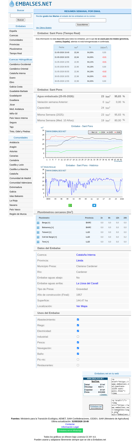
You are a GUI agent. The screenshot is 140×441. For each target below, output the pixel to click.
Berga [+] (46, 223)
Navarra (13, 205)
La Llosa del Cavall (87, 283)
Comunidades (16, 40)
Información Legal (69, 427)
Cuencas (14, 35)
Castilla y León (17, 165)
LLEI (88, 232)
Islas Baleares (16, 196)
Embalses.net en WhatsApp (70, 430)
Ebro (12, 82)
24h (125, 218)
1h (102, 218)
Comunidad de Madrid (20, 178)
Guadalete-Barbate (19, 91)
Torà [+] (45, 242)
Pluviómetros (16, 49)
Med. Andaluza (17, 109)
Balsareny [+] (48, 227)
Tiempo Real (16, 53)
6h (109, 218)
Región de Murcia (18, 214)
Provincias (15, 44)
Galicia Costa (16, 86)
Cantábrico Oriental (19, 69)
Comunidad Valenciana (21, 182)
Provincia (89, 218)
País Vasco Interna (19, 118)
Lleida (79, 260)
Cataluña (14, 174)
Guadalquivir (16, 95)
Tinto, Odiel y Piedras (20, 131)
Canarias (14, 156)
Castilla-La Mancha (19, 169)
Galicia (13, 191)
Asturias (13, 151)
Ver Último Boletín (44, 28)
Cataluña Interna (18, 73)
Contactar (70, 424)
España (13, 31)
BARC (88, 223)
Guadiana (14, 100)
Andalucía (14, 142)
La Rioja (13, 200)
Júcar (12, 104)
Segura (13, 122)
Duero (12, 78)
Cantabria (14, 160)
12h (117, 218)
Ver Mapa (81, 306)
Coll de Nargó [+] (49, 237)
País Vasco (15, 209)
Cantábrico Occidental (20, 64)
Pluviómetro (44, 218)
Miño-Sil (13, 113)
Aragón (13, 147)
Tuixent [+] (46, 232)
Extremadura (16, 187)
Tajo (12, 127)
